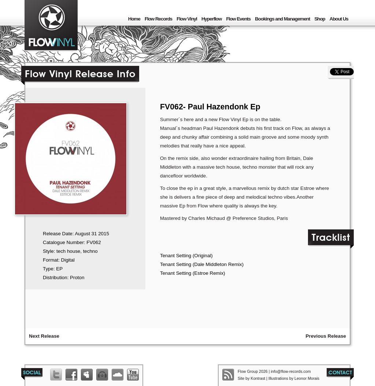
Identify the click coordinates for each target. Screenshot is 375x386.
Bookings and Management (282, 19)
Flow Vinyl (187, 19)
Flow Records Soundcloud (117, 375)
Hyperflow (211, 19)
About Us (339, 19)
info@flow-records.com (291, 371)
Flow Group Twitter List (56, 375)
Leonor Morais (306, 378)
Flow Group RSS (228, 375)
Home (134, 19)
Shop (319, 19)
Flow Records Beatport (102, 375)
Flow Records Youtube (133, 375)
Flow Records (158, 19)
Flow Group (51, 25)
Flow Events (238, 19)
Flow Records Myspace (87, 375)
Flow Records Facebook (71, 375)
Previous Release (326, 336)
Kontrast (258, 378)
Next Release (44, 336)
